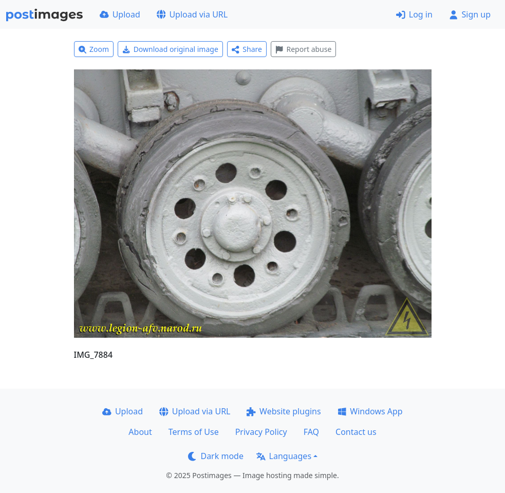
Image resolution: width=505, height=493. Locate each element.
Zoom (94, 49)
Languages (283, 456)
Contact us (356, 431)
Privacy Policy (261, 431)
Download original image (170, 49)
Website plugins (284, 411)
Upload (120, 14)
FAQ (311, 431)
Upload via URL (192, 14)
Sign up (470, 14)
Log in (414, 14)
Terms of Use (194, 431)
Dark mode (216, 456)
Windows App (370, 411)
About (140, 431)
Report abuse (303, 49)
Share (247, 49)
